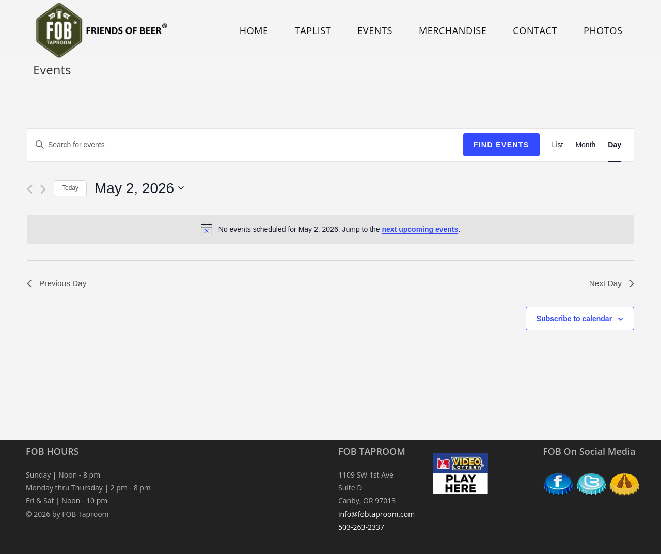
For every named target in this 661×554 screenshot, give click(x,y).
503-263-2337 (361, 527)
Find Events (501, 144)
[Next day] (43, 189)
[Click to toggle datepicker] (139, 188)
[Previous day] (30, 189)
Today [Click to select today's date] (70, 188)
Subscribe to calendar (574, 319)
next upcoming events (420, 229)
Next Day (611, 283)
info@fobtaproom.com (376, 514)
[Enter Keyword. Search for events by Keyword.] (245, 145)
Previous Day (57, 283)
